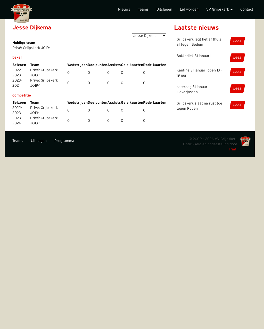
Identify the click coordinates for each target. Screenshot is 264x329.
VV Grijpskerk (219, 9)
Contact (246, 9)
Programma (64, 141)
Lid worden (189, 9)
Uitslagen (164, 9)
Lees (237, 41)
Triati (233, 149)
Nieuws (124, 9)
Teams (143, 9)
